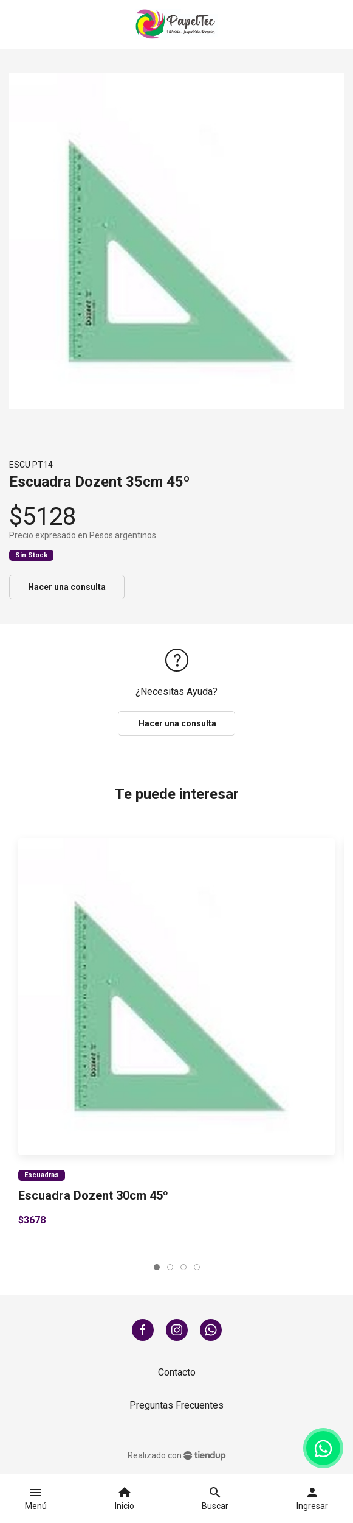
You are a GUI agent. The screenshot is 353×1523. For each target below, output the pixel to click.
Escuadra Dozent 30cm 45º (93, 1195)
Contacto (177, 1372)
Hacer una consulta (67, 587)
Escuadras (41, 1175)
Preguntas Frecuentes (176, 1405)
